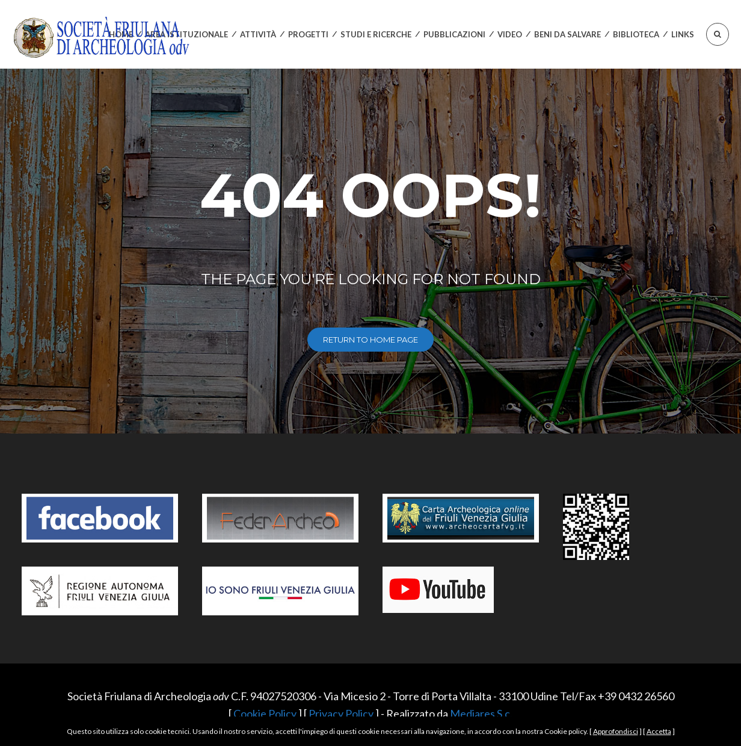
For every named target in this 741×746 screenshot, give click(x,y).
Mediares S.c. (481, 713)
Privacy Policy (341, 713)
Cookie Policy (265, 713)
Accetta (659, 731)
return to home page (370, 339)
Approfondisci (615, 731)
